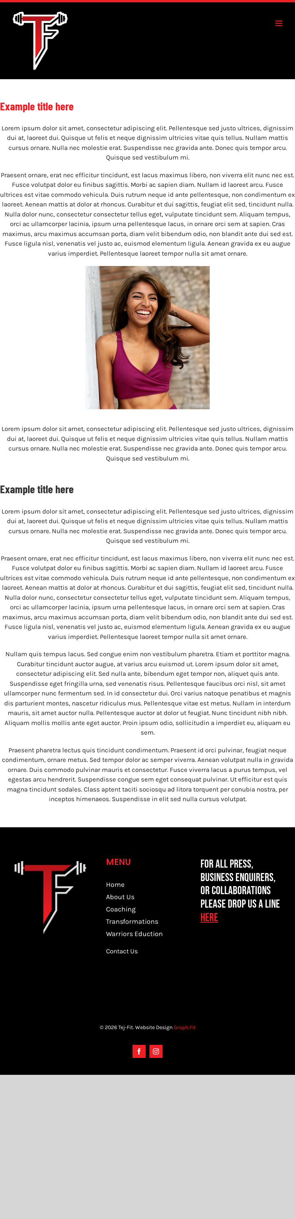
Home (115, 884)
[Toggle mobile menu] (279, 23)
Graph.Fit (185, 1027)
